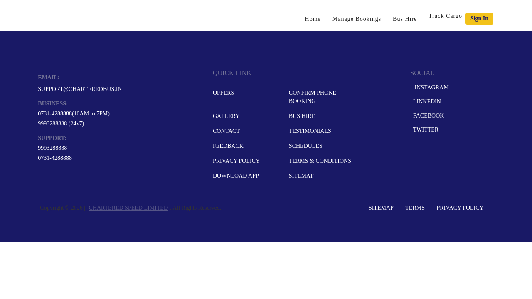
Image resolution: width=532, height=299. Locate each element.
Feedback (228, 146)
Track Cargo (445, 16)
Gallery (226, 116)
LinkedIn (426, 101)
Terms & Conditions (320, 161)
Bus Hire (405, 19)
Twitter (424, 130)
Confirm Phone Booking (312, 97)
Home (313, 19)
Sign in (479, 18)
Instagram (429, 87)
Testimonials (310, 131)
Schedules (306, 146)
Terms (415, 208)
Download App (236, 176)
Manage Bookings (356, 19)
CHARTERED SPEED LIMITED (128, 208)
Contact (226, 131)
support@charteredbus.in (80, 89)
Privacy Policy (236, 161)
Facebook (427, 116)
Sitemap (301, 176)
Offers (223, 93)
